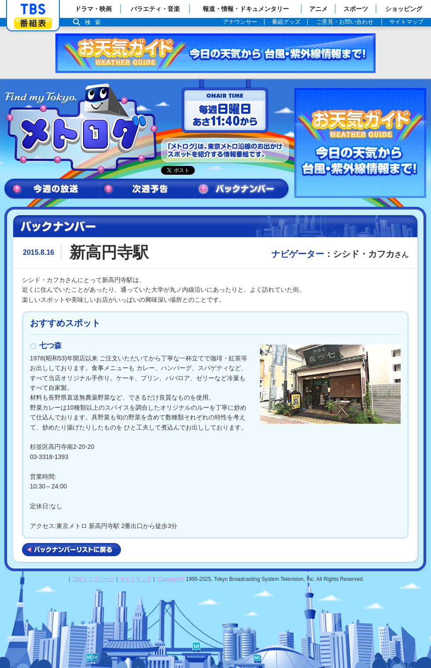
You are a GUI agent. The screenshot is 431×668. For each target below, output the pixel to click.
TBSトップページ (93, 579)
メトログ (80, 128)
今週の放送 (51, 189)
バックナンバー (241, 189)
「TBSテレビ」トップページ (33, 9)
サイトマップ (135, 579)
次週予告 (146, 189)
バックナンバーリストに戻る (71, 549)
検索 (95, 22)
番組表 (33, 23)
